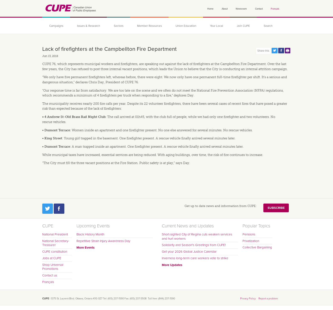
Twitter (47, 209)
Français (275, 8)
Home (210, 8)
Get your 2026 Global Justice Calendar (189, 251)
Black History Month (90, 234)
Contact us (49, 275)
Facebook (59, 209)
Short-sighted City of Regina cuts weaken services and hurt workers (197, 236)
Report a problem (268, 298)
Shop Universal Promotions (52, 267)
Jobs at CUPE (51, 258)
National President (55, 234)
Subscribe (276, 208)
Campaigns (56, 26)
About (225, 8)
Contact (259, 8)
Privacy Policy (248, 298)
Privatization (251, 241)
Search (268, 26)
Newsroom (241, 8)
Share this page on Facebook (281, 50)
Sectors (118, 26)
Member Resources (149, 26)
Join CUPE (243, 26)
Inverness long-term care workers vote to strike (195, 258)
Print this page (288, 50)
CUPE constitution (54, 251)
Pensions (249, 234)
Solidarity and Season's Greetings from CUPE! (194, 245)
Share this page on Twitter (275, 50)
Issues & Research (88, 26)
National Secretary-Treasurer (55, 243)
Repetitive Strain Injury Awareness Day (103, 241)
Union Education (186, 26)
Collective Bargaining (257, 247)
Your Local (216, 26)
